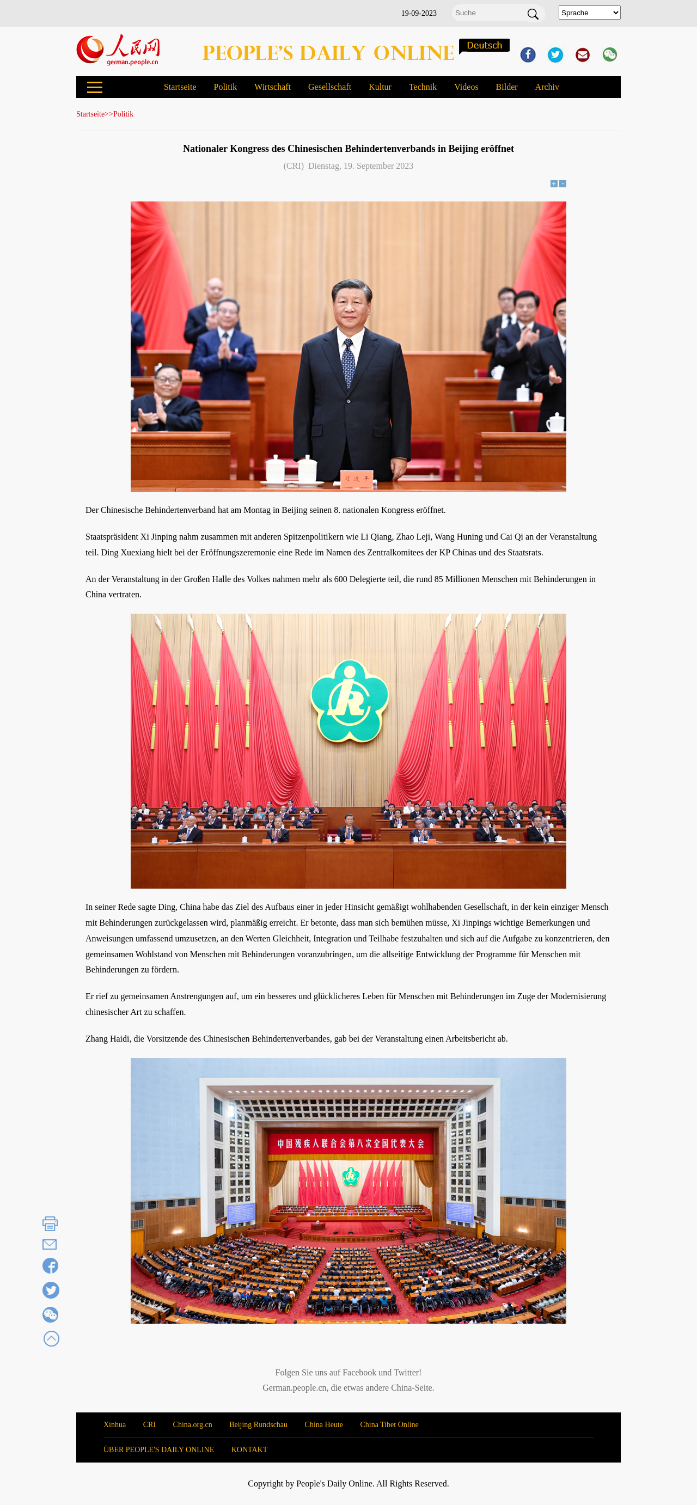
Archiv (547, 86)
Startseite (180, 86)
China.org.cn (192, 1425)
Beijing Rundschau (258, 1425)
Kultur (380, 86)
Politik (225, 86)
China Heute (324, 1425)
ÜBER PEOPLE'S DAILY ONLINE (158, 1450)
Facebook (359, 1372)
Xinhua (114, 1425)
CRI (149, 1425)
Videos (466, 86)
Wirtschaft (272, 86)
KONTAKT (249, 1450)
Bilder (507, 86)
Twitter (406, 1372)
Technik (423, 86)
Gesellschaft (329, 86)
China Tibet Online (389, 1425)
